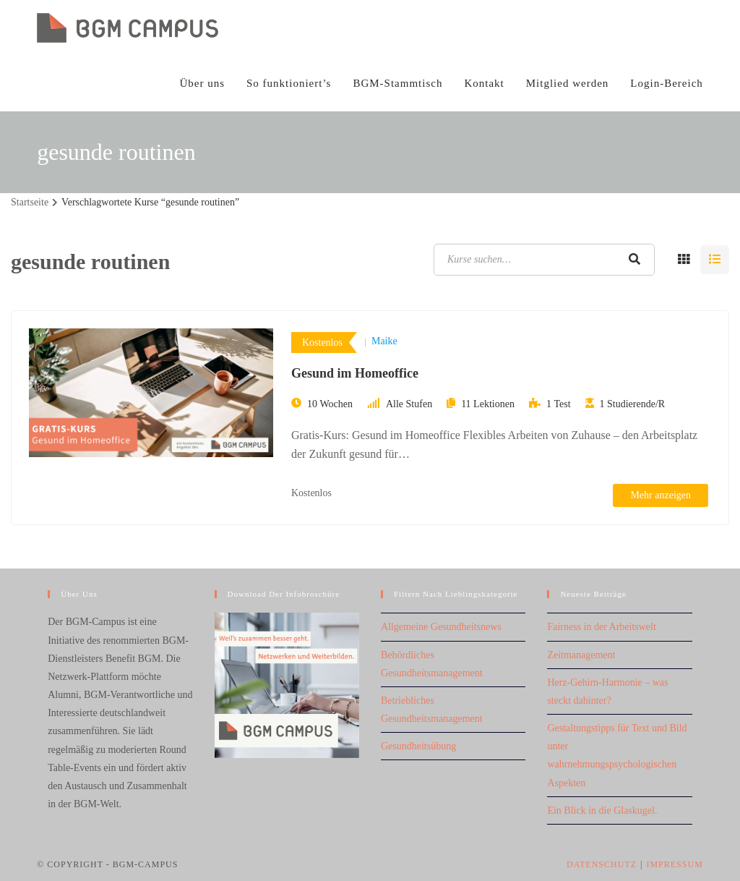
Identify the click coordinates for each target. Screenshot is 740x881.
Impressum (674, 864)
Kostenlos (322, 342)
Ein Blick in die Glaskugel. (602, 810)
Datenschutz (602, 864)
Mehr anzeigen (660, 495)
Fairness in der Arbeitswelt (601, 626)
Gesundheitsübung (418, 746)
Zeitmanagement (581, 655)
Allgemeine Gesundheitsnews (441, 626)
